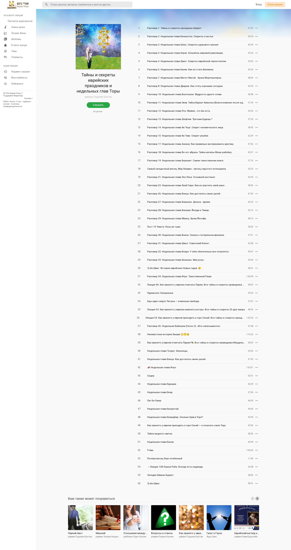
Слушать (98, 105)
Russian (27, 98)
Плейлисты (13, 57)
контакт (6, 104)
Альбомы (12, 39)
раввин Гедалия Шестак (98, 96)
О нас (18, 102)
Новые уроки (14, 27)
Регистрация (275, 4)
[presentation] (253, 498)
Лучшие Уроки (15, 33)
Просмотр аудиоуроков (20, 21)
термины (26, 102)
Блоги (12, 102)
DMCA (5, 102)
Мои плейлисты (15, 77)
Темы (10, 51)
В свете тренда (15, 45)
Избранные (13, 83)
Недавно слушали (17, 71)
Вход (259, 4)
